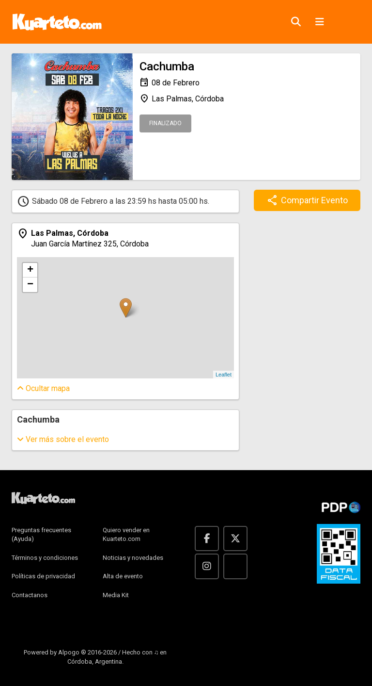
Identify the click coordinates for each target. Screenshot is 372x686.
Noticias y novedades (133, 557)
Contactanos (29, 595)
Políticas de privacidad (43, 576)
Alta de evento (123, 576)
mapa (43, 388)
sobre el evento (63, 439)
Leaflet (224, 374)
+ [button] (30, 270)
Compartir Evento (307, 200)
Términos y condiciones (45, 557)
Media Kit (116, 595)
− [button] (30, 285)
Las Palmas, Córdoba (182, 99)
